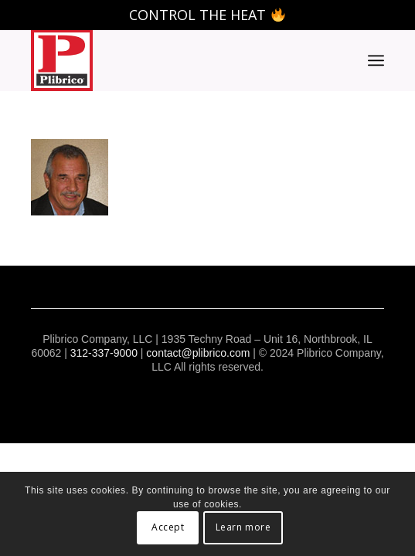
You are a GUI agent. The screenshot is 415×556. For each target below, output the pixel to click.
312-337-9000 (104, 353)
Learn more (243, 527)
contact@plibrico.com (198, 353)
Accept (168, 527)
